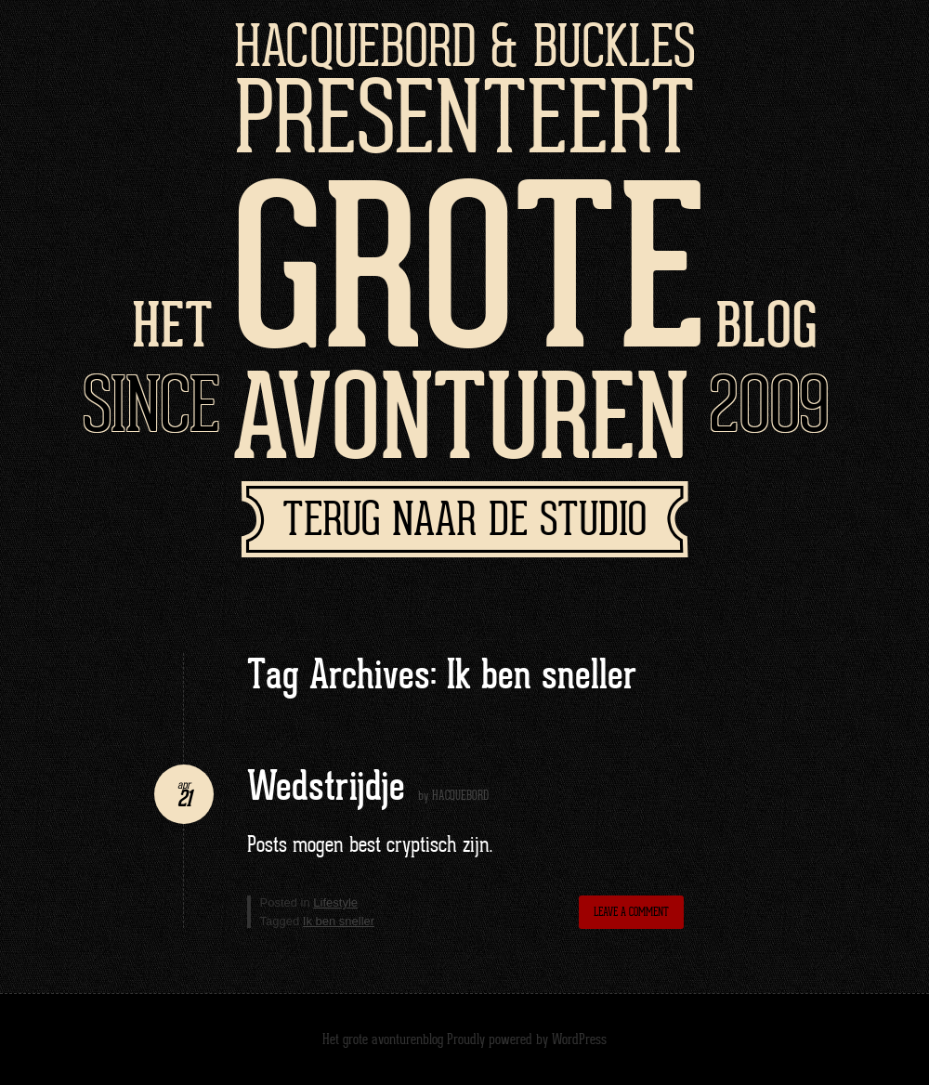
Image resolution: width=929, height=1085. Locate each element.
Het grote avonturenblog (382, 1040)
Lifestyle (335, 902)
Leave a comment (631, 913)
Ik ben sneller (338, 921)
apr (183, 785)
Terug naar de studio (464, 522)
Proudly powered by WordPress (527, 1040)
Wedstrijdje (326, 788)
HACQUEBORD (460, 796)
